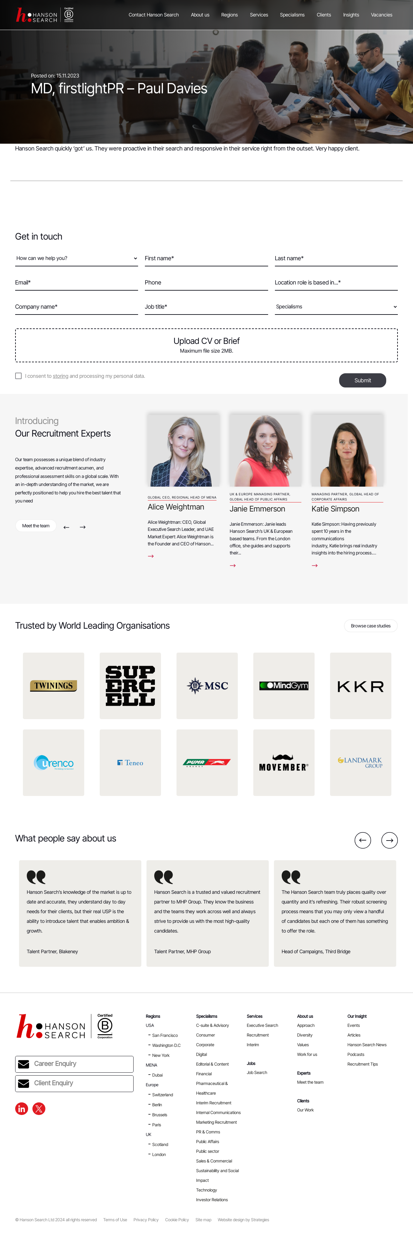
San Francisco (165, 1035)
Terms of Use (115, 1219)
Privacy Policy (146, 1219)
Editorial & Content (212, 1064)
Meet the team (36, 525)
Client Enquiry (45, 1083)
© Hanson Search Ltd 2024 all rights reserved (56, 1219)
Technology (206, 1189)
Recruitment (258, 1034)
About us (200, 15)
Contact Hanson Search (154, 15)
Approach (306, 1025)
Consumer (205, 1034)
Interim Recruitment (213, 1102)
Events (354, 1025)
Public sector (207, 1151)
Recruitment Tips (363, 1064)
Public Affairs (207, 1141)
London (159, 1154)
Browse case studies (371, 625)
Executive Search (262, 1025)
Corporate (205, 1044)
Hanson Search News (367, 1044)
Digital (201, 1054)
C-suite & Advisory (212, 1025)
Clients (324, 15)
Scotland (160, 1144)
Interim (253, 1044)
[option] (184, 484)
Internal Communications (218, 1112)
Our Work (305, 1109)
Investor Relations (212, 1199)
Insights (351, 15)
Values (303, 1044)
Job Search (257, 1072)
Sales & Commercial (214, 1160)
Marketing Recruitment (216, 1122)
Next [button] (82, 527)
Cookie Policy (177, 1219)
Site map (203, 1219)
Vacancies (381, 15)
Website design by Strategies (243, 1219)
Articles (354, 1034)
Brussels (159, 1114)
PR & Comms (208, 1131)
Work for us (307, 1054)
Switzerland (162, 1094)
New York (160, 1055)
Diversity (305, 1034)
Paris (156, 1124)
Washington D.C (166, 1045)
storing (60, 376)
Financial (204, 1073)
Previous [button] (66, 527)
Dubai (157, 1075)
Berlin (157, 1104)
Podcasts (356, 1054)
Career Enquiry (47, 1064)
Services (259, 15)
